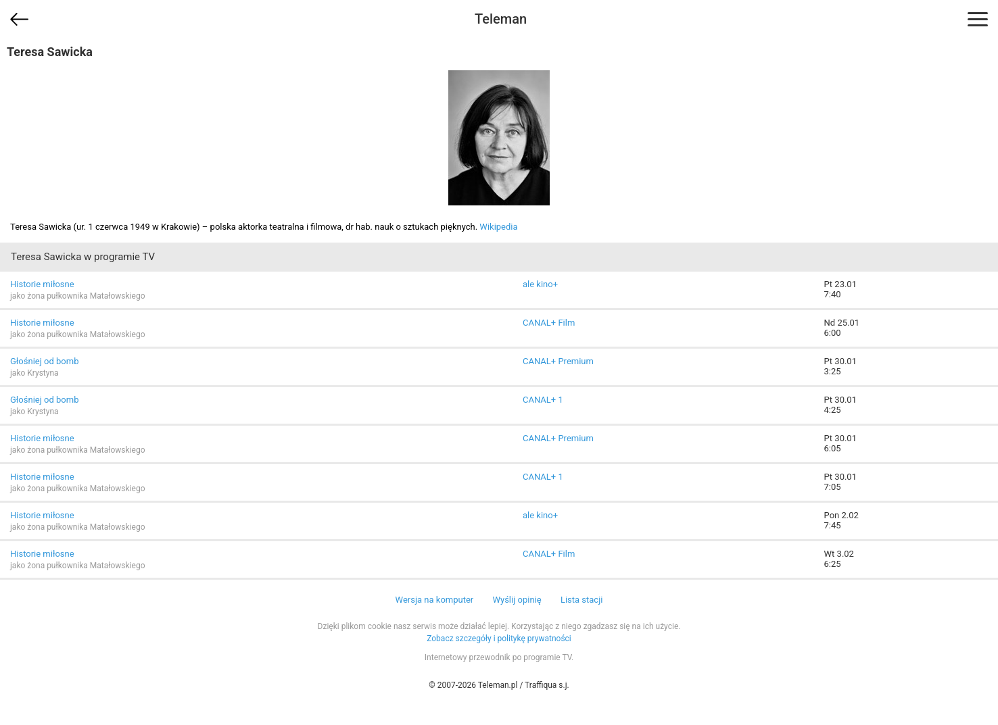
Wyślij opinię (516, 600)
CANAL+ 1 (543, 400)
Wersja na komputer (435, 600)
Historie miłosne (42, 284)
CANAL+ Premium (558, 361)
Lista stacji (582, 600)
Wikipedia (498, 227)
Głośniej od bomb (44, 361)
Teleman (501, 19)
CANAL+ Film (549, 323)
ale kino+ (540, 284)
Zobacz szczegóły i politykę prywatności (499, 638)
